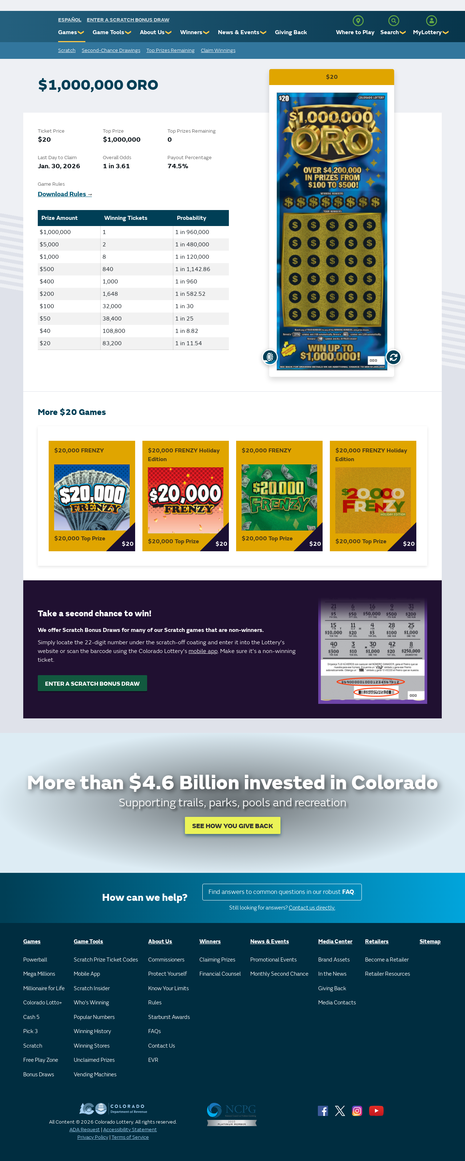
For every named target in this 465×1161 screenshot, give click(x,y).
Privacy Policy (92, 1137)
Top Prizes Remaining (170, 50)
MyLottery (427, 32)
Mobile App (87, 974)
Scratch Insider (92, 988)
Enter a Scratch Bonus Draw (128, 20)
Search (389, 32)
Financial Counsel (220, 974)
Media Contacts (337, 1002)
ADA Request (84, 1129)
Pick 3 (30, 1031)
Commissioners (166, 959)
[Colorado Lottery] (30, 28)
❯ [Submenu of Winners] (206, 32)
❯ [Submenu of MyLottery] (446, 32)
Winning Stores (92, 1046)
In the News (332, 974)
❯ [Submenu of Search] (403, 32)
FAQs (154, 1031)
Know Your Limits (168, 988)
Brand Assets (334, 959)
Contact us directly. (312, 907)
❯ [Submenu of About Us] (169, 32)
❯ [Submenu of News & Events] (263, 32)
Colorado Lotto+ (42, 1002)
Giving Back (291, 32)
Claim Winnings (218, 50)
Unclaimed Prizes (94, 1060)
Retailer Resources (387, 974)
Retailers (377, 941)
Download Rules (65, 194)
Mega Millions (39, 974)
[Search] (394, 21)
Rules (155, 1002)
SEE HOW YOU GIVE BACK (232, 826)
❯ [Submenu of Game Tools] (128, 32)
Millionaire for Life (44, 988)
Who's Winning (91, 1002)
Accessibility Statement (130, 1129)
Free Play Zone (40, 1060)
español (69, 20)
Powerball (35, 959)
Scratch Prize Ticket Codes (106, 959)
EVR (153, 1060)
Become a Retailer (387, 959)
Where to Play (355, 32)
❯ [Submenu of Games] (81, 32)
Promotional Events (273, 959)
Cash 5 (31, 1017)
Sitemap (430, 941)
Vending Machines (95, 1074)
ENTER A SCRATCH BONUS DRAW (92, 684)
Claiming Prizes (217, 959)
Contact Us (161, 1046)
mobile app (203, 651)
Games (67, 32)
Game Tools (108, 32)
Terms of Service (130, 1137)
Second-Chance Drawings (111, 50)
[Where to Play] (358, 21)
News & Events (238, 32)
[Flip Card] (393, 357)
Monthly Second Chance (279, 974)
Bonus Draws (38, 1074)
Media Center (335, 941)
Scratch (67, 50)
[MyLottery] (432, 21)
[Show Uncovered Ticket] (270, 357)
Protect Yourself (167, 974)
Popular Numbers (94, 1017)
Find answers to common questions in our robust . (282, 892)
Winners (191, 32)
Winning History (92, 1031)
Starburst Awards (169, 1017)
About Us (152, 32)
